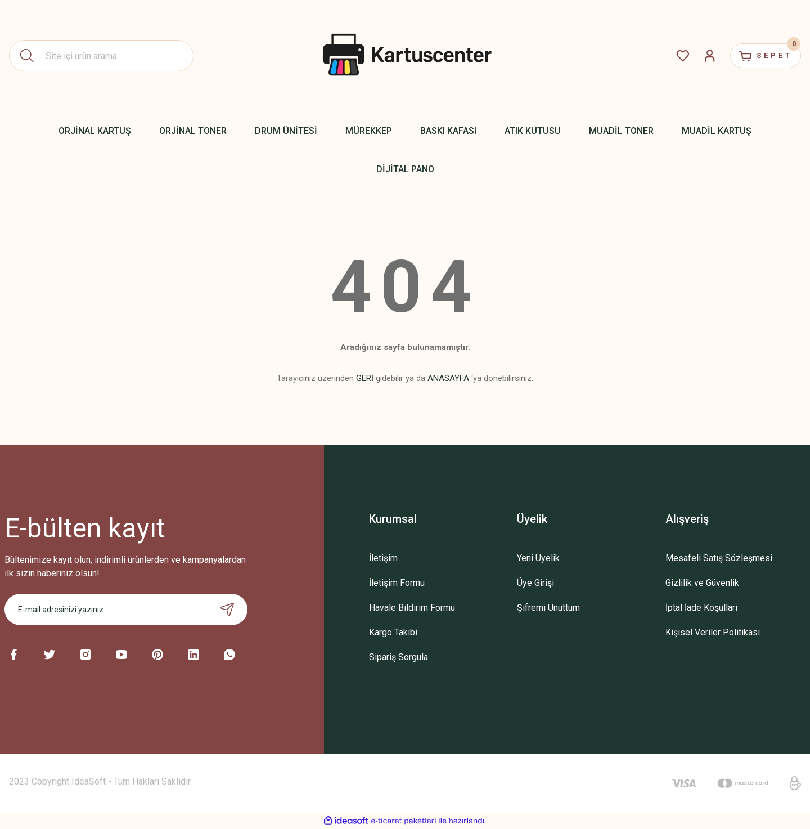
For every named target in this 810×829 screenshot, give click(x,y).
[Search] (101, 55)
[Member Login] (695, 55)
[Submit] (227, 609)
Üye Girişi (535, 582)
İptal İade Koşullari (701, 607)
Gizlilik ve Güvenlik (702, 582)
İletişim (383, 558)
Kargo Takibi (393, 632)
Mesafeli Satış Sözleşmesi (718, 558)
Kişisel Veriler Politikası (712, 632)
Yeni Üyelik (538, 558)
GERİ (365, 378)
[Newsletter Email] (126, 609)
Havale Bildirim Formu (412, 607)
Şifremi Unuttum (548, 607)
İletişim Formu (397, 582)
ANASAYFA (448, 378)
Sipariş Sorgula (398, 657)
